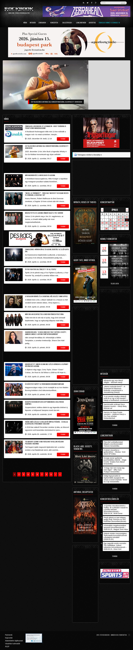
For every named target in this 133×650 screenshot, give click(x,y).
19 (127, 223)
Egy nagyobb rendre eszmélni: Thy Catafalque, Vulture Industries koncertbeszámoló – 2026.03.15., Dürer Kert (115, 546)
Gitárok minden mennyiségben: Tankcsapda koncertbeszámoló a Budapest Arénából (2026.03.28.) (115, 536)
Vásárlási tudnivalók (12, 644)
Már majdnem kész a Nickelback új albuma (40, 175)
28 (106, 229)
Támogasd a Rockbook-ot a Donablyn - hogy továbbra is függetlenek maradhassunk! (45, 127)
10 (119, 220)
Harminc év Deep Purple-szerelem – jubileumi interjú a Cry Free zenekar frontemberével (115, 415)
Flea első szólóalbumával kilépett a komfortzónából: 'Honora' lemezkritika (113, 444)
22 (111, 226)
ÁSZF (7, 646)
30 (115, 229)
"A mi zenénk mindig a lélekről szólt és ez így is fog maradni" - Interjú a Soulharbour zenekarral (116, 398)
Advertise (92, 23)
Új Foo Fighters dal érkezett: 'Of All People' (40, 269)
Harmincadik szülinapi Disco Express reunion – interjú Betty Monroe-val (115, 406)
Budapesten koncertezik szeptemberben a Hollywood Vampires (44, 403)
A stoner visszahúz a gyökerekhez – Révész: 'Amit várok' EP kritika (114, 452)
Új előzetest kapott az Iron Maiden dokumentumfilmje (44, 384)
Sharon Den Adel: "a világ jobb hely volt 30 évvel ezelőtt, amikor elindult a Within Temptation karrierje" (45, 333)
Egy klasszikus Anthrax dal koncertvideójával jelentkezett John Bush (46, 147)
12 (127, 220)
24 (119, 226)
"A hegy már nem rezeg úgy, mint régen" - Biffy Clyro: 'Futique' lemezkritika (114, 470)
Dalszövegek (67, 23)
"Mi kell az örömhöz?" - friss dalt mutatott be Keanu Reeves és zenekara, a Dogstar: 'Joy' (47, 194)
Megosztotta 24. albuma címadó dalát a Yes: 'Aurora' (44, 213)
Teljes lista (115, 283)
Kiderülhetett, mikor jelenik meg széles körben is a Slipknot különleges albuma (46, 365)
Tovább (114, 425)
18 (123, 223)
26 (127, 226)
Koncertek (55, 23)
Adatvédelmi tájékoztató (14, 641)
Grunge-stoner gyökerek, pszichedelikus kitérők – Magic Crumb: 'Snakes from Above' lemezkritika (115, 461)
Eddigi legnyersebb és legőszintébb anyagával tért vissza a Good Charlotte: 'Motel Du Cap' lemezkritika (115, 479)
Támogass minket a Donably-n (109, 23)
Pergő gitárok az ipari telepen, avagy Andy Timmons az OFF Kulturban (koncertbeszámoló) (115, 519)
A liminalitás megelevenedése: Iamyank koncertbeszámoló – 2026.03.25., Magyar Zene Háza (116, 527)
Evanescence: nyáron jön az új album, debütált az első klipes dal (47, 250)
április (115, 209)
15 (111, 223)
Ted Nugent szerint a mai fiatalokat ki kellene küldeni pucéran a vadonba (44, 442)
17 (119, 223)
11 (123, 220)
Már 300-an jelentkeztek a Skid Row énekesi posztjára (44, 314)
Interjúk (33, 23)
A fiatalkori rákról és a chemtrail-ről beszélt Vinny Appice (46, 296)
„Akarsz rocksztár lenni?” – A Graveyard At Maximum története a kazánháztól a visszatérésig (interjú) (114, 389)
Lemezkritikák (81, 23)
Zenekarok (43, 23)
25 (123, 226)
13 (102, 223)
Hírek (25, 23)
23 (115, 226)
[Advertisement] (37, 167)
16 (115, 223)
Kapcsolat (8, 638)
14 (106, 223)
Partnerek (8, 635)
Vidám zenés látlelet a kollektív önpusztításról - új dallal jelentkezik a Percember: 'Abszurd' (46, 422)
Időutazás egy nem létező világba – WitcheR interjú (113, 381)
